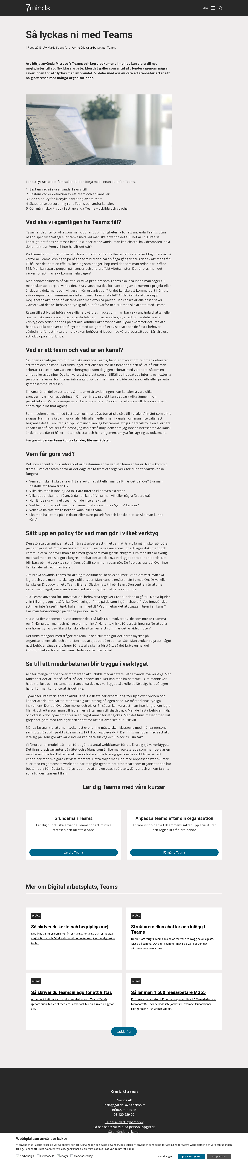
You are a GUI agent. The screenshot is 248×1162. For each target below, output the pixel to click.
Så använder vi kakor (124, 1131)
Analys (64, 1156)
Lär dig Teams (74, 852)
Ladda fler (124, 1031)
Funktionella (47, 1156)
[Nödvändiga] (17, 1155)
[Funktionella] (38, 1155)
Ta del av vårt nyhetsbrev (124, 1122)
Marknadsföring (83, 1156)
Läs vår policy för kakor (119, 1149)
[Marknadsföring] (71, 1155)
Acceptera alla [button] (219, 1156)
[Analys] (58, 1155)
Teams (111, 48)
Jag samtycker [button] (191, 1156)
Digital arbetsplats (93, 48)
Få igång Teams (174, 852)
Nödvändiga (27, 1156)
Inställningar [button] (165, 1156)
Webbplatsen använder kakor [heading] (41, 1138)
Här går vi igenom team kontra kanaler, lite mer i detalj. (68, 440)
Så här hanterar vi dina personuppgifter (124, 1127)
